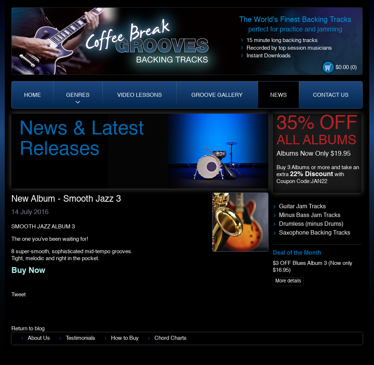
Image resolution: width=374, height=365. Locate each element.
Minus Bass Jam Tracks (309, 215)
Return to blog (28, 328)
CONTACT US (330, 95)
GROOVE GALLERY (217, 95)
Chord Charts (170, 338)
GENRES (77, 95)
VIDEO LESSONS (139, 95)
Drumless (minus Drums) (311, 224)
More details (288, 281)
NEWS (278, 95)
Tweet (18, 294)
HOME (32, 95)
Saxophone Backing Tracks (314, 233)
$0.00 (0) (346, 67)
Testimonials (80, 338)
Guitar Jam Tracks (302, 207)
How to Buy (125, 338)
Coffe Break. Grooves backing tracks (152, 44)
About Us (39, 338)
